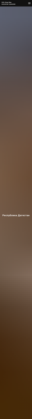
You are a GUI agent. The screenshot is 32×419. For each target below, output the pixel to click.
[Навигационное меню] (29, 3)
